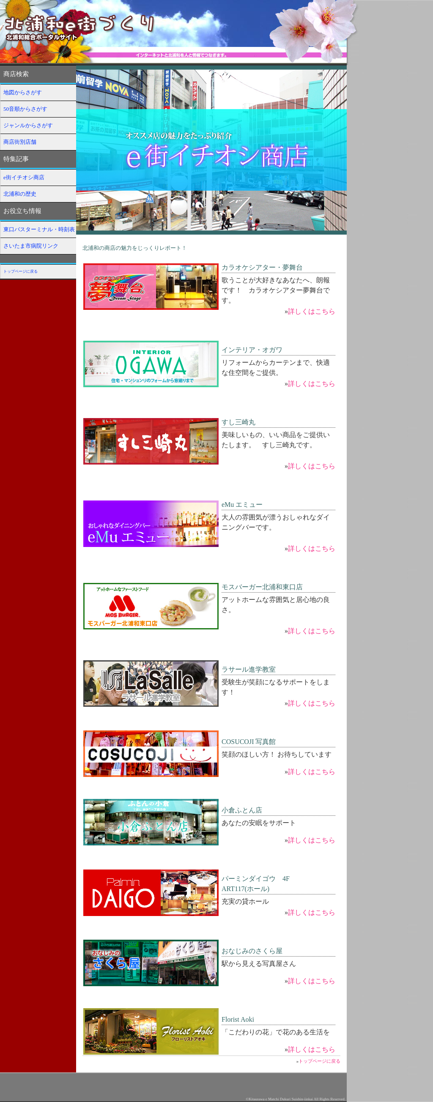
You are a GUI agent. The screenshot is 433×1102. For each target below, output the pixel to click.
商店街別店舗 (19, 142)
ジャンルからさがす (28, 125)
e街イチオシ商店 (23, 177)
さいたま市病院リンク (30, 246)
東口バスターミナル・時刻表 (39, 229)
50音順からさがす (25, 109)
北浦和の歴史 (19, 194)
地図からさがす (22, 92)
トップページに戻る (20, 271)
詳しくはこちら (311, 311)
